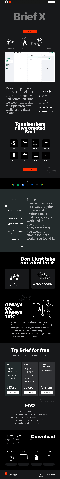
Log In (44, 1)
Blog (38, 1)
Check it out (30, 169)
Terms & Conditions (51, 474)
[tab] (11, 43)
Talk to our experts (47, 392)
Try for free (51, 1)
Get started (30, 31)
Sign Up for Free (13, 392)
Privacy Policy (50, 473)
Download (11, 464)
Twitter (40, 474)
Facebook (41, 476)
